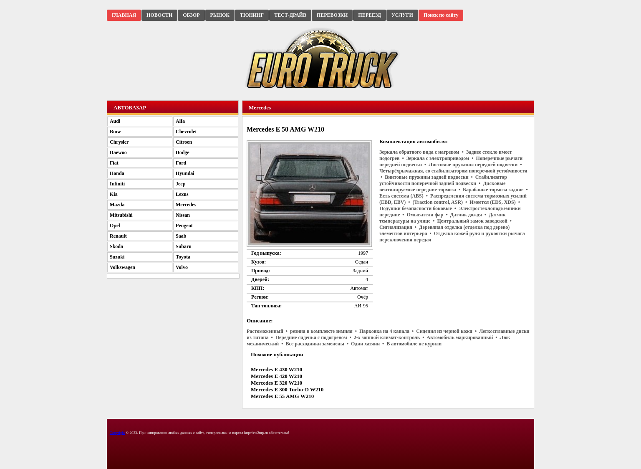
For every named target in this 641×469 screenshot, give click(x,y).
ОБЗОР (191, 15)
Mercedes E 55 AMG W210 (282, 396)
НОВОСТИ (159, 15)
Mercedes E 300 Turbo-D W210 (287, 389)
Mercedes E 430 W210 (276, 369)
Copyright (117, 433)
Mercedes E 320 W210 (276, 383)
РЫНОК (220, 15)
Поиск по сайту (441, 15)
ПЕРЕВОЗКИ (332, 15)
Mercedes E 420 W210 (276, 376)
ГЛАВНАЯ (124, 15)
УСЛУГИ (402, 15)
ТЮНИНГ (252, 15)
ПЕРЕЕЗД (369, 15)
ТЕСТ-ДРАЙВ (290, 15)
